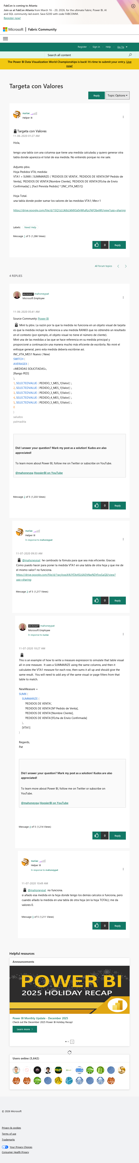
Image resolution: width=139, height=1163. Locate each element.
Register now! (12, 18)
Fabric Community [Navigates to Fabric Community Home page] (42, 29)
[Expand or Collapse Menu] (5, 39)
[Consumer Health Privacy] (69, 1152)
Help (108, 46)
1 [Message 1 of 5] (24, 236)
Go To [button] (120, 46)
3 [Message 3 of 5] (27, 591)
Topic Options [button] (116, 95)
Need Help (30, 227)
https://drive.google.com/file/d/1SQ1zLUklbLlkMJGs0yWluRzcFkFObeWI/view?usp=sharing (69, 210)
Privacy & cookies (11, 1127)
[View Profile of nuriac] (26, 113)
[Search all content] (90, 55)
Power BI (43, 318)
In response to (38, 539)
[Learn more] (25, 1029)
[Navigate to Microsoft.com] (13, 29)
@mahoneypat (31, 560)
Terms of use (9, 1133)
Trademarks (8, 1139)
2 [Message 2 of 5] (24, 496)
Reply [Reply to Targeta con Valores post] (118, 245)
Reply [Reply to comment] (118, 505)
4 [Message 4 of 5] (30, 826)
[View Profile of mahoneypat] (42, 293)
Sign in (96, 46)
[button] (96, 95)
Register (82, 46)
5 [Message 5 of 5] (33, 916)
